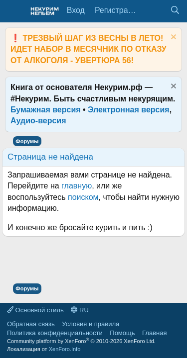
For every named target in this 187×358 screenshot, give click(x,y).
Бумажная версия (45, 109)
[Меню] (13, 11)
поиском (83, 197)
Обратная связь (31, 324)
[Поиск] (175, 10)
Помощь (122, 333)
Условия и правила (90, 324)
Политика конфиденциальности (55, 333)
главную (76, 185)
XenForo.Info (65, 349)
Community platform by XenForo (81, 341)
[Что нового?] (155, 10)
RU (79, 310)
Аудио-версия (38, 120)
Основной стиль (35, 310)
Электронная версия (129, 109)
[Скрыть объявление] (172, 38)
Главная (154, 333)
